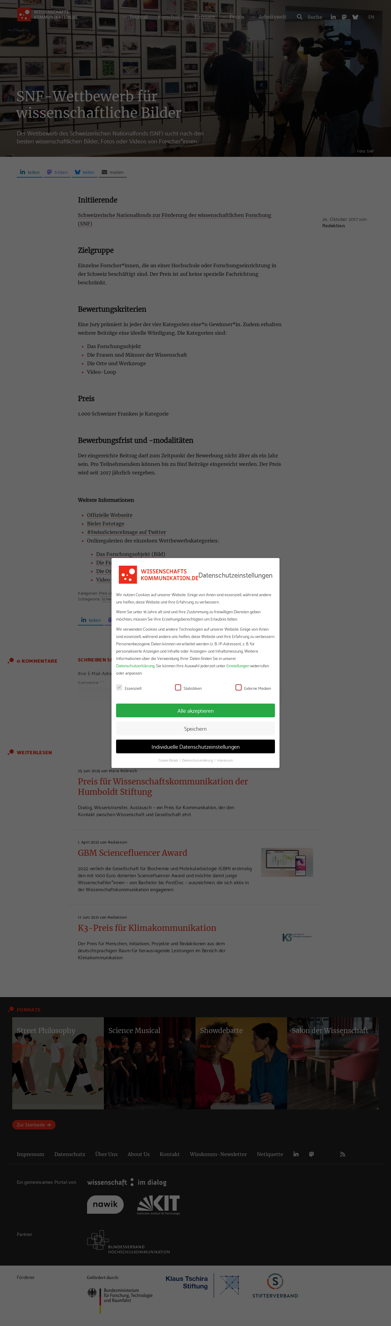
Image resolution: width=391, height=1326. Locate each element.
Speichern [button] (195, 728)
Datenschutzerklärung (135, 665)
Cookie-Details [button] (169, 760)
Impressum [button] (225, 760)
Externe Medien (253, 688)
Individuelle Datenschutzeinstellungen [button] (196, 746)
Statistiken (188, 688)
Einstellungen (237, 665)
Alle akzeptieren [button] (195, 710)
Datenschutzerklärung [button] (198, 760)
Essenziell (128, 688)
